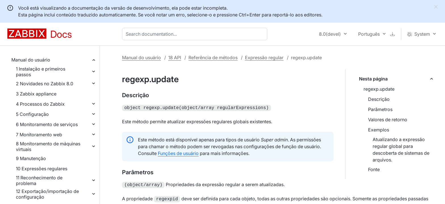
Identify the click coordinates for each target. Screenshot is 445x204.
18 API (174, 57)
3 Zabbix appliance (36, 94)
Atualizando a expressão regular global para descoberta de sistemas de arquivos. (401, 150)
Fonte (374, 169)
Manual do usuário (30, 60)
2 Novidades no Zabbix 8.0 (44, 83)
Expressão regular (264, 57)
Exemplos (378, 130)
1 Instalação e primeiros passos (40, 71)
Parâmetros (380, 109)
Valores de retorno (387, 119)
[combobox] (196, 34)
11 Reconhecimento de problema (39, 180)
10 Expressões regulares (41, 168)
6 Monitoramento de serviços (47, 124)
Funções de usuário (178, 153)
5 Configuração (32, 114)
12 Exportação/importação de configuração (47, 194)
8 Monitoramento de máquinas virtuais (48, 146)
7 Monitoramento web (39, 134)
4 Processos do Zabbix (40, 104)
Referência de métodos (213, 57)
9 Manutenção (31, 158)
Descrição (379, 99)
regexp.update (379, 89)
